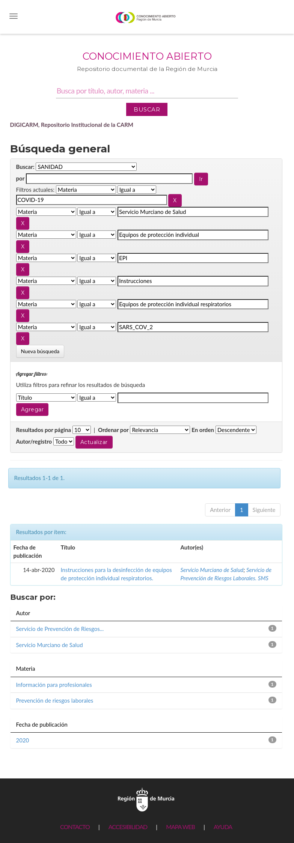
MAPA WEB (180, 826)
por (20, 178)
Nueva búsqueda (40, 351)
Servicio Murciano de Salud (212, 569)
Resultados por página (43, 429)
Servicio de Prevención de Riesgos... (60, 628)
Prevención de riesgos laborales (54, 700)
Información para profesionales (54, 684)
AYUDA (223, 826)
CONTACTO (75, 826)
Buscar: (25, 166)
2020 (22, 740)
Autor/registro (34, 441)
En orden (202, 429)
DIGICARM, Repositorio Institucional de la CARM (72, 124)
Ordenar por (113, 429)
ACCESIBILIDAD (128, 826)
